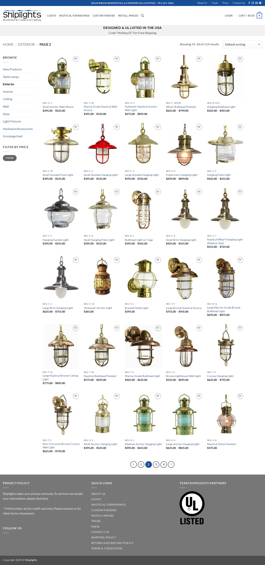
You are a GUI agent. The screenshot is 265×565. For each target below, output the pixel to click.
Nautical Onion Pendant (221, 444)
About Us (202, 2)
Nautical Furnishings (74, 15)
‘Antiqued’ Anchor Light (98, 307)
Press (225, 2)
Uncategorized (12, 136)
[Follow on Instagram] (253, 3)
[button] (229, 15)
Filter (10, 157)
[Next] (171, 464)
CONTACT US (100, 532)
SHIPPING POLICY (103, 537)
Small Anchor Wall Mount (58, 106)
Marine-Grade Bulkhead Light (142, 376)
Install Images (128, 15)
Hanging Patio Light (219, 174)
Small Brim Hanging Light (181, 239)
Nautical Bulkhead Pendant (100, 376)
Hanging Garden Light (56, 239)
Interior (8, 91)
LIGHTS (96, 499)
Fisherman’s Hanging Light (181, 174)
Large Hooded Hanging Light (142, 174)
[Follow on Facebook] (249, 3)
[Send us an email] (256, 3)
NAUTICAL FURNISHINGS (108, 504)
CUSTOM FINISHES (104, 510)
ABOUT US (98, 493)
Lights (51, 15)
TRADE (96, 521)
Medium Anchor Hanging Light (143, 444)
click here (42, 498)
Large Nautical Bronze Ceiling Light (60, 377)
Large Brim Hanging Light (58, 307)
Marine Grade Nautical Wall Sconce (100, 108)
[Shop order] (242, 44)
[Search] (142, 15)
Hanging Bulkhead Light (221, 106)
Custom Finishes (103, 15)
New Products (12, 69)
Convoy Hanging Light (220, 376)
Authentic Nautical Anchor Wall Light (141, 108)
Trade (215, 2)
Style (6, 114)
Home (8, 44)
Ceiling (7, 99)
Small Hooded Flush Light (58, 174)
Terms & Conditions (106, 548)
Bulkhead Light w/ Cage (139, 239)
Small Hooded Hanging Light (101, 174)
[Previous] (133, 464)
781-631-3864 (165, 3)
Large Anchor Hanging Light (182, 444)
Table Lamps (11, 76)
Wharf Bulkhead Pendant (181, 106)
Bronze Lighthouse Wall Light (183, 376)
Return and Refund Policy (112, 543)
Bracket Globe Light (136, 307)
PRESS (95, 526)
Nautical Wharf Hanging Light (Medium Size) (225, 241)
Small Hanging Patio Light (99, 239)
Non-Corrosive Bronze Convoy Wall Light (61, 445)
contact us (70, 508)
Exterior (26, 44)
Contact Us (239, 2)
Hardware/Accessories (18, 129)
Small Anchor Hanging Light (100, 444)
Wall (6, 106)
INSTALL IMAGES (102, 515)
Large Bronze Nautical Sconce (184, 307)
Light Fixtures (12, 121)
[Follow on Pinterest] (260, 3)
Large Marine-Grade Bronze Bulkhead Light (223, 309)
